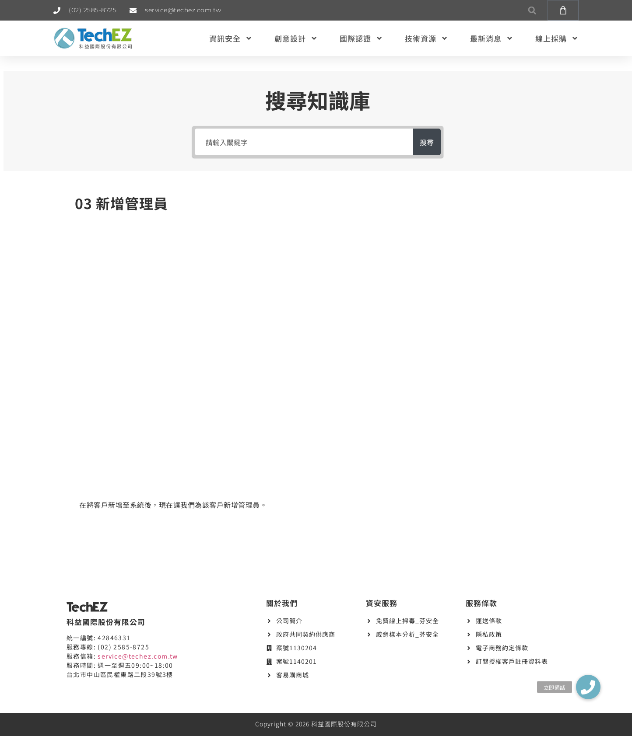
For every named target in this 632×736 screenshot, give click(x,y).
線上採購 (557, 38)
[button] (532, 10)
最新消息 (491, 38)
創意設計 (296, 38)
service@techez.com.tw (138, 656)
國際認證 (361, 38)
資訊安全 (231, 38)
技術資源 (426, 38)
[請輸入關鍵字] (300, 142)
